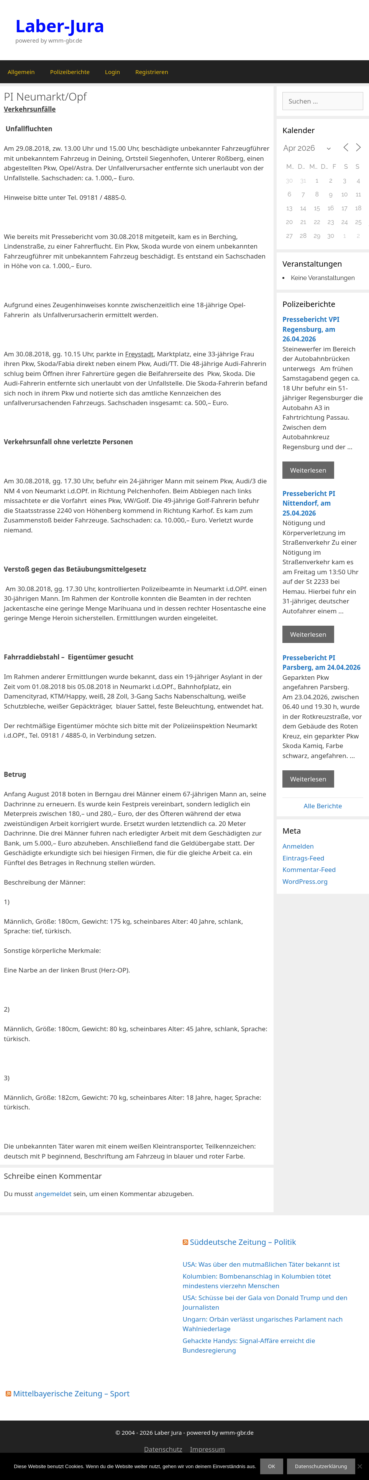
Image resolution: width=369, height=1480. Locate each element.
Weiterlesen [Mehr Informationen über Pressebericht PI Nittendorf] (308, 634)
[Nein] (359, 1466)
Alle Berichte (323, 805)
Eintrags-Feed (303, 858)
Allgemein (21, 72)
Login (112, 72)
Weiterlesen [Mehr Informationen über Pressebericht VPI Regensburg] (308, 470)
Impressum (207, 1449)
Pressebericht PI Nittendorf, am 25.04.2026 (308, 503)
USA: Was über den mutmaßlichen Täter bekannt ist (261, 1264)
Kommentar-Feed (309, 869)
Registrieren (151, 72)
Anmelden (298, 846)
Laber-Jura (59, 25)
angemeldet (53, 1193)
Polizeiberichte (70, 72)
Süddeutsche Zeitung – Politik (243, 1242)
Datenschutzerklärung (321, 1466)
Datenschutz (163, 1449)
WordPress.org (305, 881)
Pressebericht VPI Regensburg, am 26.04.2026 (310, 329)
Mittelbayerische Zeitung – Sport (71, 1393)
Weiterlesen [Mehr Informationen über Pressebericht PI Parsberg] (308, 779)
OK (271, 1466)
